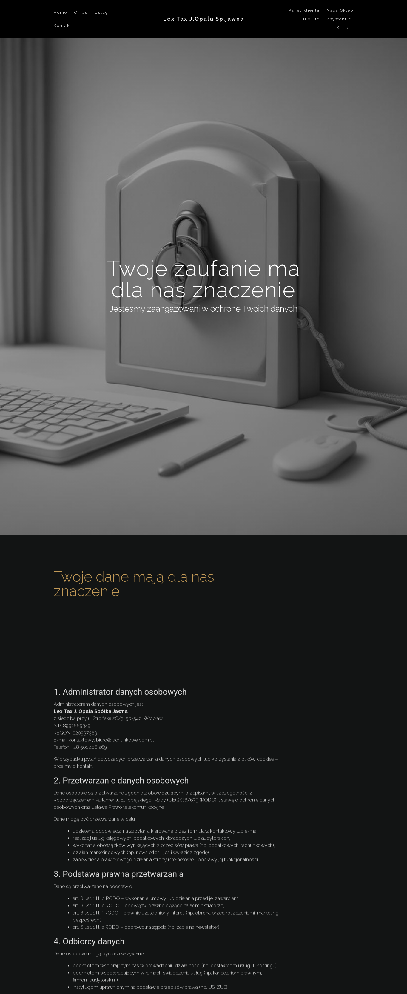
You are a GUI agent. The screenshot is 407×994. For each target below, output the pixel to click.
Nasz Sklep (340, 10)
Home (60, 12)
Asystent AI (340, 18)
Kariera (344, 27)
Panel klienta (304, 10)
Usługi (102, 12)
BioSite (311, 18)
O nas (80, 12)
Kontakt (63, 25)
